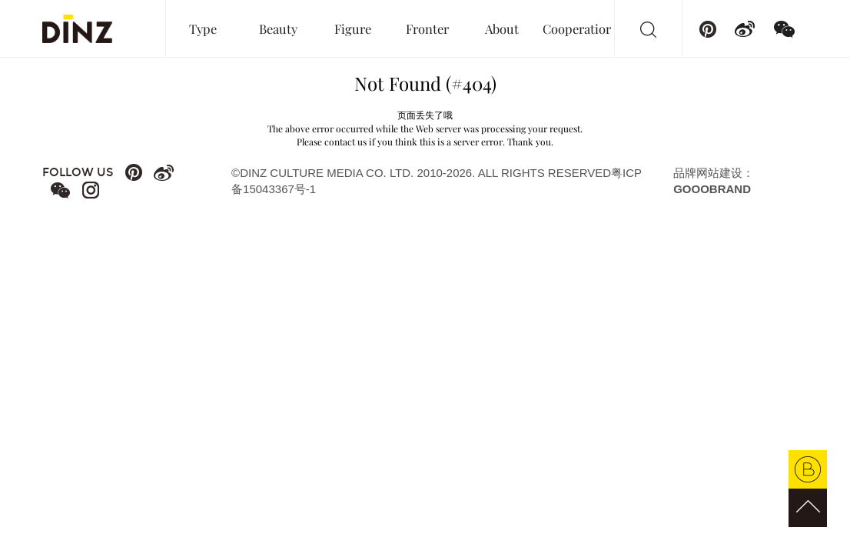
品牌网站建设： (713, 180)
